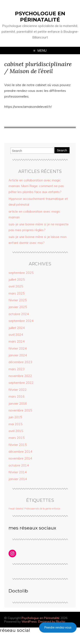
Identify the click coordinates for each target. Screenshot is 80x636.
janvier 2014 (18, 479)
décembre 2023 (20, 362)
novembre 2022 (20, 376)
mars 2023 (17, 369)
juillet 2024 (17, 328)
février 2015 (18, 445)
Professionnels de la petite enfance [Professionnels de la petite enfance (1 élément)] (42, 508)
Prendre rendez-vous (57, 627)
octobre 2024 (19, 314)
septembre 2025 (21, 273)
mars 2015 (17, 438)
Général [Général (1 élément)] (19, 508)
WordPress (29, 621)
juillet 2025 (17, 279)
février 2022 (18, 390)
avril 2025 (16, 286)
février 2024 (18, 348)
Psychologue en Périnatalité (40, 16)
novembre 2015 (20, 410)
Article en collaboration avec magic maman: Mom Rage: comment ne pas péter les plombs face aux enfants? (36, 186)
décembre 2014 (20, 452)
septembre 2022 (21, 383)
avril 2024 (16, 335)
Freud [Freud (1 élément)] (12, 508)
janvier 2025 (18, 307)
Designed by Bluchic (51, 621)
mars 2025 (17, 293)
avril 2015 (16, 431)
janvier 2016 (18, 403)
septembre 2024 (21, 321)
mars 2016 (17, 396)
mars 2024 (17, 341)
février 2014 (18, 472)
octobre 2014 (19, 465)
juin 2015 (15, 417)
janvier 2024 (18, 355)
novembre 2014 (20, 458)
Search (62, 150)
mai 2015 (15, 424)
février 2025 (18, 300)
